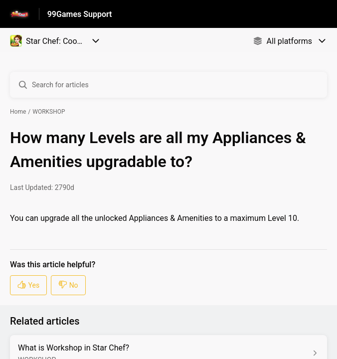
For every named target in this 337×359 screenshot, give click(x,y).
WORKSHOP (48, 111)
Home (18, 111)
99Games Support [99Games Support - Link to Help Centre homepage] (79, 14)
